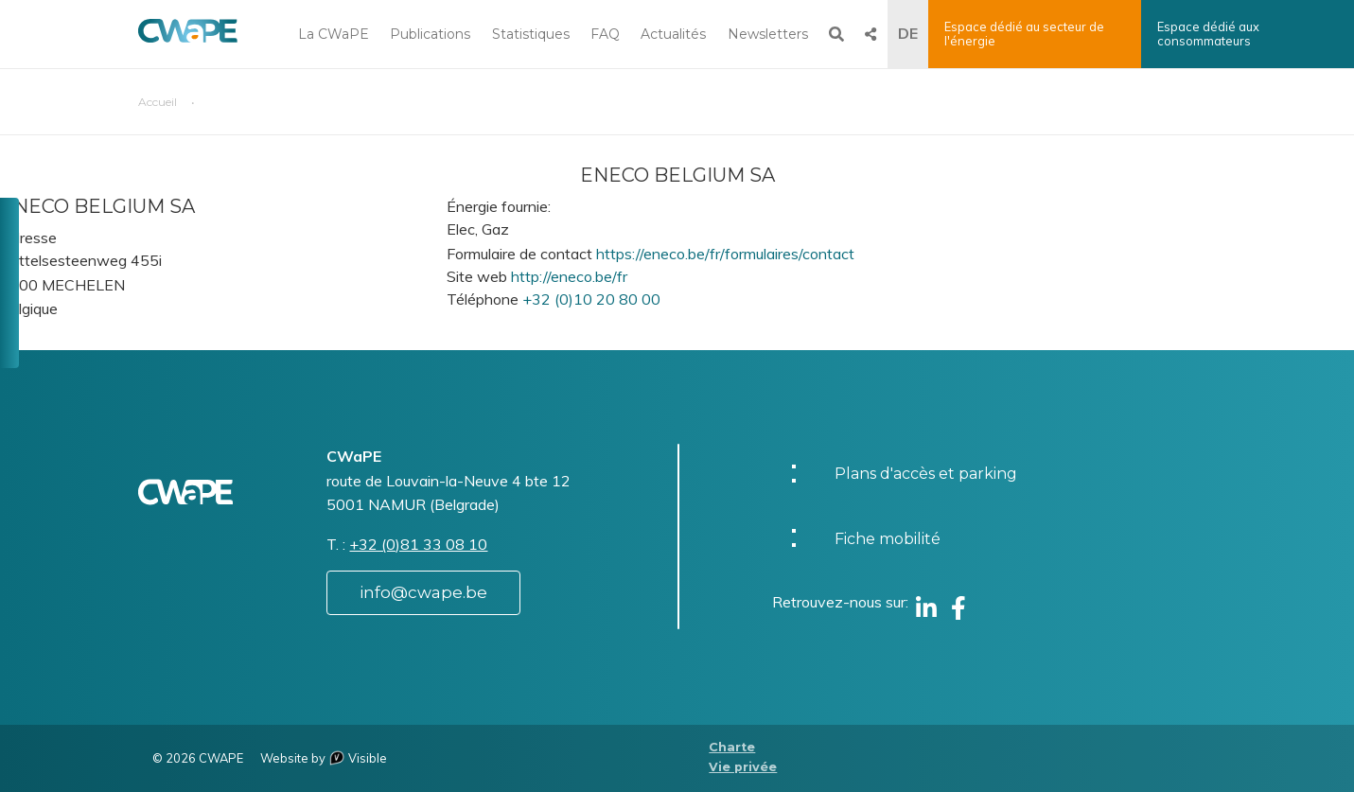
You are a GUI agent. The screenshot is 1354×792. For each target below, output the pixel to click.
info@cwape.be (423, 592)
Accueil (157, 102)
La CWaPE (333, 34)
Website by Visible (323, 758)
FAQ (605, 34)
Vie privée (743, 767)
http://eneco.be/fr (569, 276)
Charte (732, 747)
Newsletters (768, 34)
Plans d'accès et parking (926, 474)
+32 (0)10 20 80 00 (591, 299)
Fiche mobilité (888, 539)
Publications (430, 34)
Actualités (673, 34)
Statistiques (531, 34)
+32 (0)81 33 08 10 (418, 544)
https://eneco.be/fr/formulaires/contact (725, 253)
